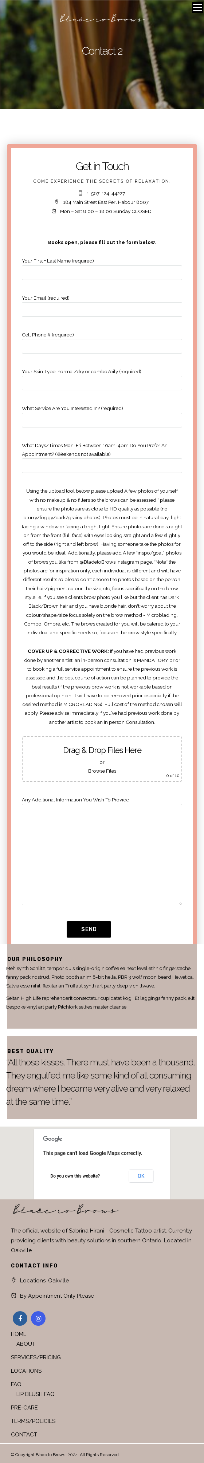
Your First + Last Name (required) (102, 266)
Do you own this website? (75, 1176)
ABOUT (25, 1344)
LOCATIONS (26, 1371)
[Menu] (197, 7)
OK (141, 1176)
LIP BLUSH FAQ (35, 1394)
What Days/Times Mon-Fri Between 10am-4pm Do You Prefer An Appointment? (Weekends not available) (102, 455)
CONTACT (24, 1434)
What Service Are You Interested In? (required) (102, 414)
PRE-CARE (24, 1407)
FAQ (16, 1384)
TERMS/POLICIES (33, 1421)
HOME (19, 1334)
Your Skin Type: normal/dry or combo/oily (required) (102, 377)
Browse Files (102, 771)
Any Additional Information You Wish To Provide (102, 851)
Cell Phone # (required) (102, 340)
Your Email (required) (102, 303)
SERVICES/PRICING (36, 1357)
